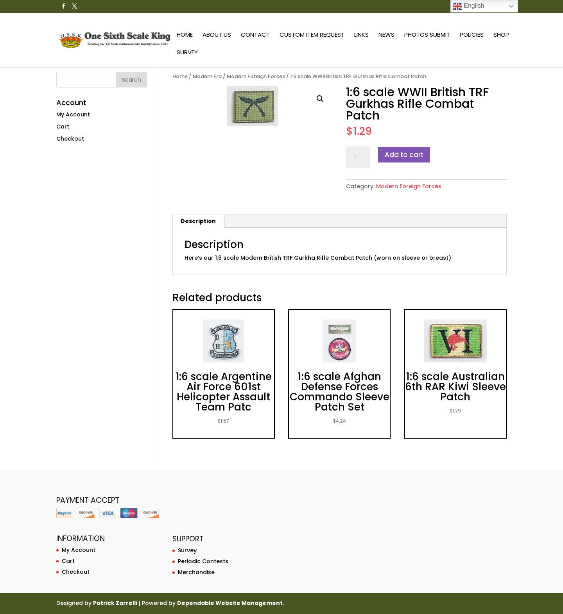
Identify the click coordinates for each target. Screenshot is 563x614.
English (468, 6)
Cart (62, 126)
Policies (472, 35)
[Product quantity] (357, 157)
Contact (255, 35)
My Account (73, 114)
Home (185, 35)
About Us (217, 35)
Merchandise (196, 572)
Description (198, 221)
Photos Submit (427, 35)
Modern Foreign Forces (256, 76)
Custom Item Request (312, 35)
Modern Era (207, 76)
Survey (187, 53)
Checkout (70, 139)
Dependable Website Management (230, 603)
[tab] (198, 221)
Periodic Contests (203, 561)
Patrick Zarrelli (115, 603)
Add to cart (404, 154)
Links (361, 35)
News (386, 35)
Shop (501, 35)
